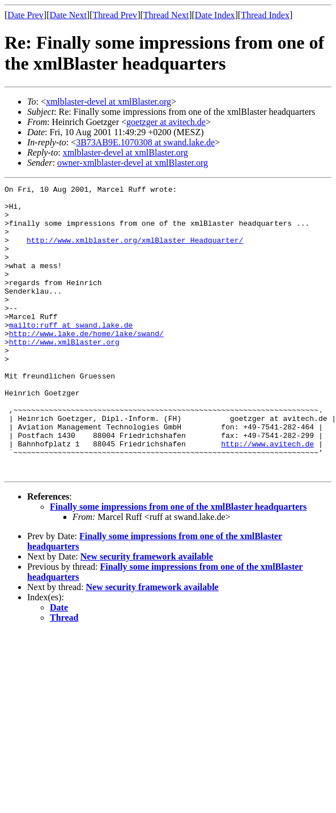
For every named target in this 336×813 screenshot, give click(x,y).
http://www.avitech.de (267, 496)
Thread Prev (114, 15)
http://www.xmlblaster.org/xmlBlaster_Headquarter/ (135, 252)
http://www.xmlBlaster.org (64, 374)
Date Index (215, 15)
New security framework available (146, 614)
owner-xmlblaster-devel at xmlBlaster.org (132, 162)
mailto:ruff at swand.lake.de (71, 354)
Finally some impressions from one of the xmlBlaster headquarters (178, 564)
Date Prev (25, 15)
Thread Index (265, 15)
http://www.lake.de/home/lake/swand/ (86, 364)
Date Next (68, 15)
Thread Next (166, 15)
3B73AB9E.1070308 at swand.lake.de (145, 142)
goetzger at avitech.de (166, 122)
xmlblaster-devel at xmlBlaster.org (108, 101)
